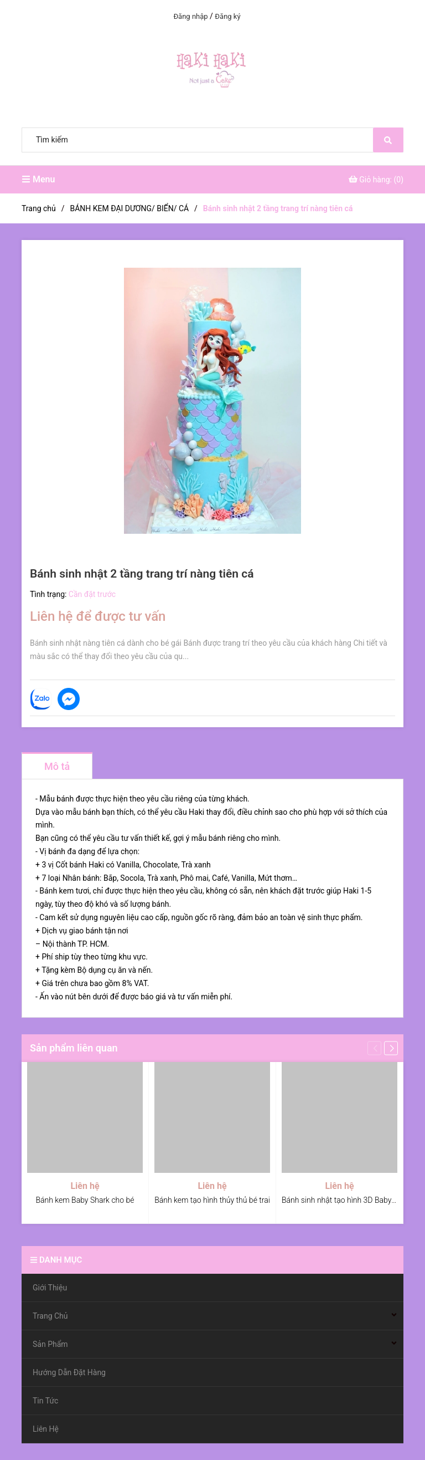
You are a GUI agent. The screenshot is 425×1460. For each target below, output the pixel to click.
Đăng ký (227, 16)
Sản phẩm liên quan (74, 1048)
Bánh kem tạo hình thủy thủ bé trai (212, 1200)
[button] (391, 1048)
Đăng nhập (190, 16)
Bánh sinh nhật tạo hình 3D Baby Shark (347, 1200)
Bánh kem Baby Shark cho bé (84, 1200)
